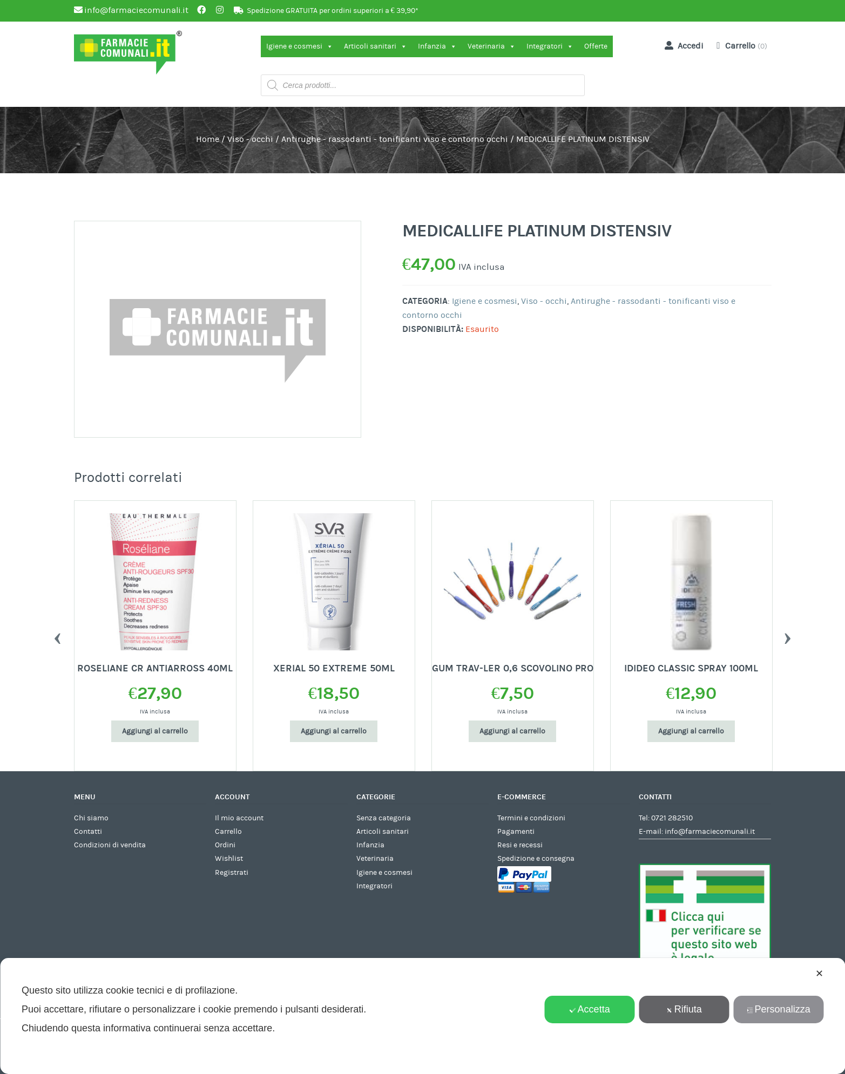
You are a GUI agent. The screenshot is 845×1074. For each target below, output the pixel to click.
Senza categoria (383, 818)
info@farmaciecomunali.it (710, 831)
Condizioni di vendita (110, 845)
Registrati (231, 872)
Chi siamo (91, 818)
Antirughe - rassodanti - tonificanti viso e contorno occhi (394, 139)
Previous (57, 635)
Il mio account (239, 818)
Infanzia (437, 46)
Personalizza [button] (778, 1009)
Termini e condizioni (531, 818)
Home (207, 139)
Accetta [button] (590, 1009)
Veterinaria (492, 46)
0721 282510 (672, 818)
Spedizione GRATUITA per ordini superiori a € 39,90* (332, 10)
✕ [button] (819, 973)
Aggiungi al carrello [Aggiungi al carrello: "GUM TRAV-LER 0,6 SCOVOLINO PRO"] (512, 731)
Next (787, 635)
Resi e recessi (520, 845)
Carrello (228, 831)
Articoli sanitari (375, 46)
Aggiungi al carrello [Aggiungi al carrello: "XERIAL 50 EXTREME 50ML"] (334, 731)
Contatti (88, 831)
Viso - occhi (250, 139)
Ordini (225, 845)
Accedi (682, 45)
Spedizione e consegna (535, 858)
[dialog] (422, 1016)
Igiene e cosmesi (299, 46)
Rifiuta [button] (684, 1009)
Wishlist (229, 858)
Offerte (595, 46)
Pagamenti (516, 831)
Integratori (549, 46)
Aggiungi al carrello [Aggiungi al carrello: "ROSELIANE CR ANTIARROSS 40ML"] (155, 731)
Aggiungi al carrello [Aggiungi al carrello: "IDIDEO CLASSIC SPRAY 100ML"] (691, 731)
